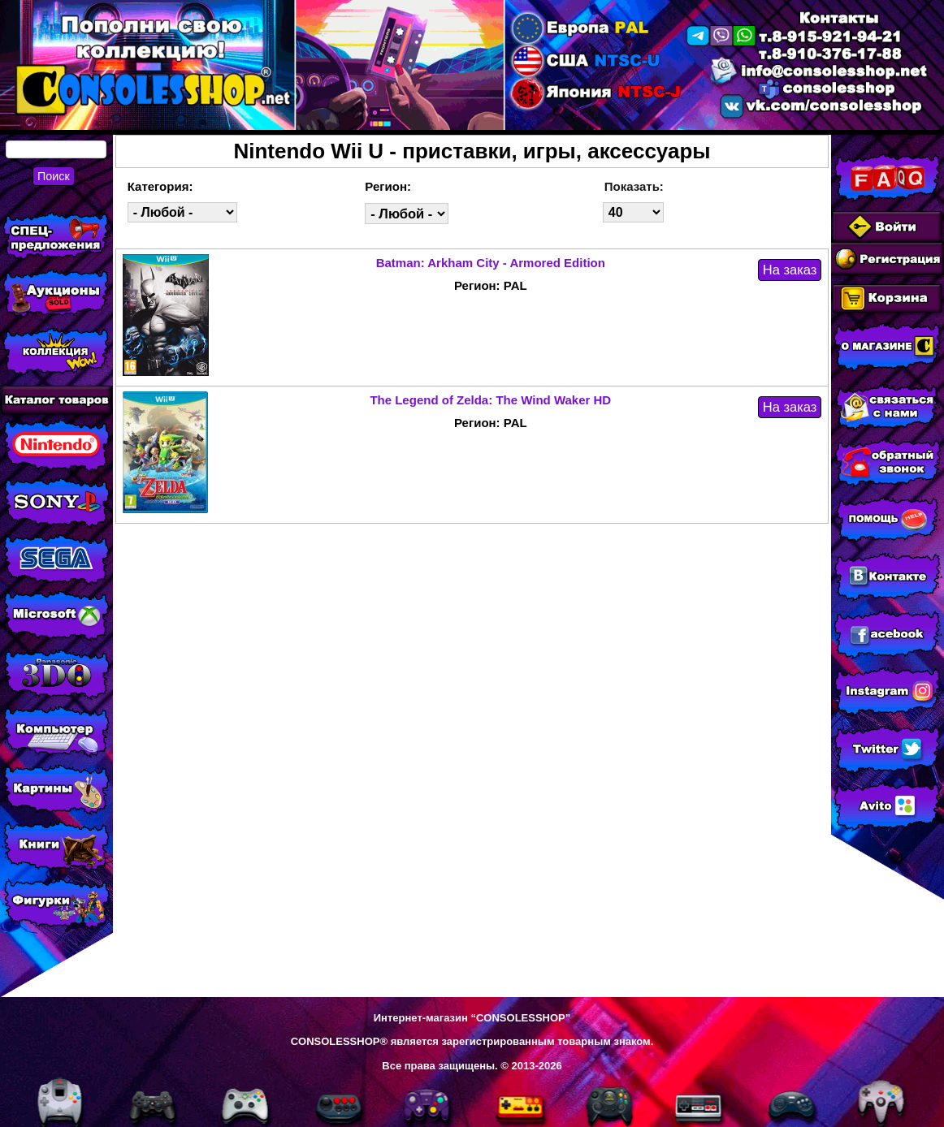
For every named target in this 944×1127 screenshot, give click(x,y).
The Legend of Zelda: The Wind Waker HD (490, 400)
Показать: (634, 186)
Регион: (388, 186)
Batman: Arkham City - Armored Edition (490, 263)
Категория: (160, 186)
